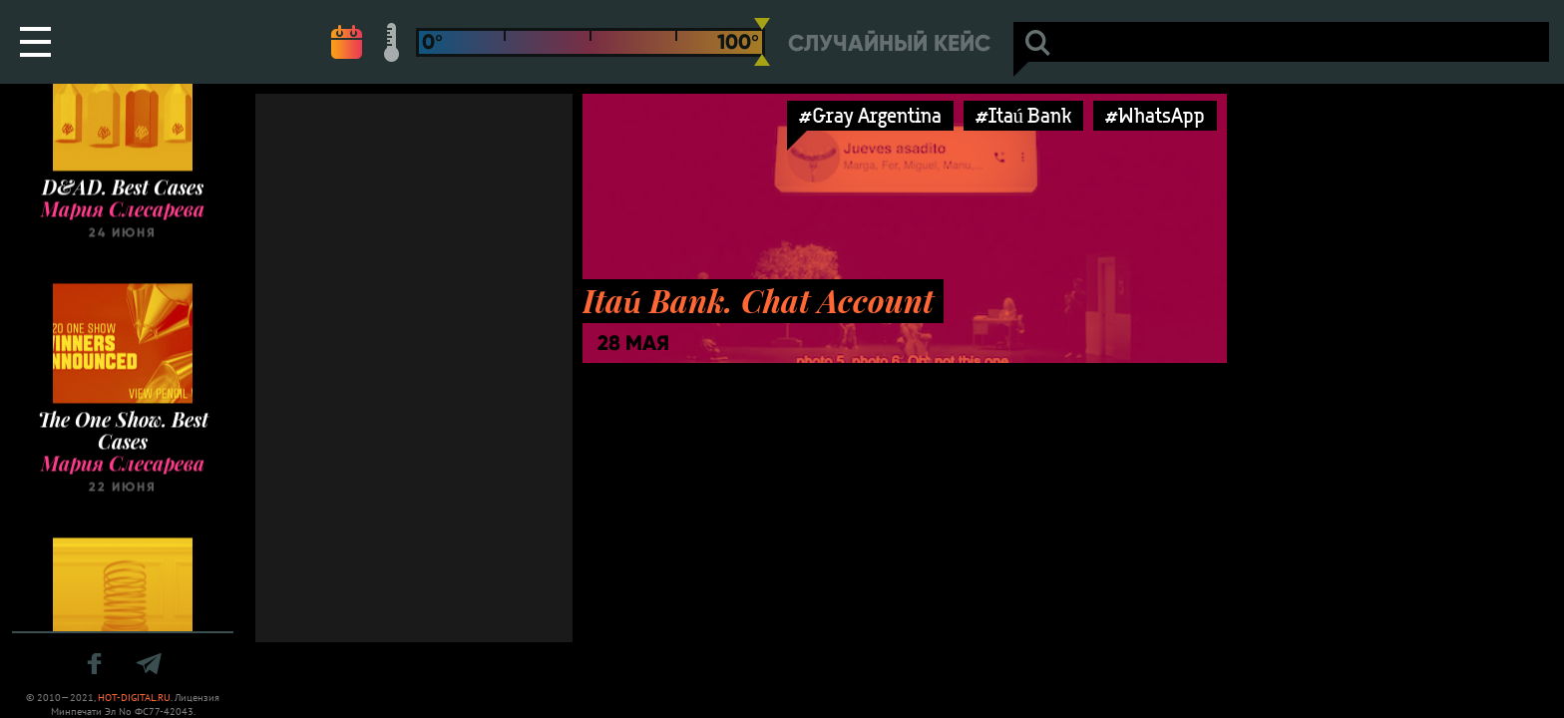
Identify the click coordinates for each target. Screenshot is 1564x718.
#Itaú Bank (1024, 115)
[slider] (762, 42)
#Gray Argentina (870, 115)
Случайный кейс (889, 43)
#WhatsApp (1155, 115)
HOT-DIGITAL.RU (134, 697)
